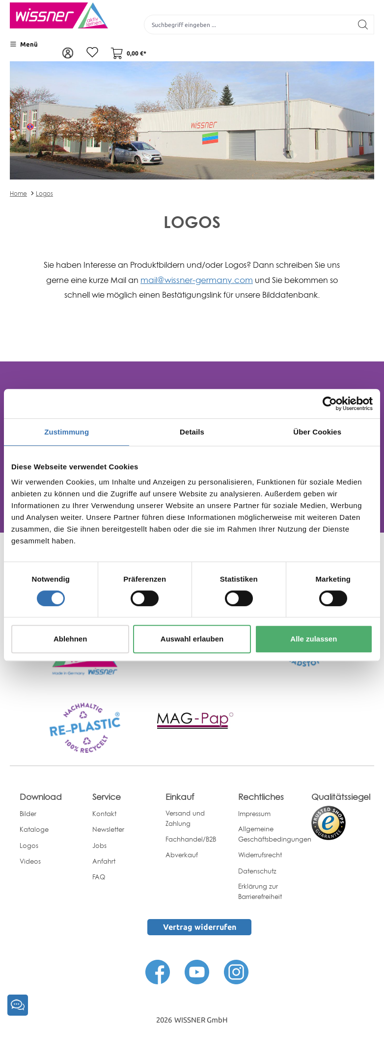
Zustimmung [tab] (66, 432)
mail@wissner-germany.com (196, 280)
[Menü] (24, 44)
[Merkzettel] (92, 53)
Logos (44, 193)
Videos (30, 861)
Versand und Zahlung (185, 818)
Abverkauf (181, 855)
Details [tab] (192, 432)
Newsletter (108, 829)
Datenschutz (257, 871)
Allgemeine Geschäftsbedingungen (274, 834)
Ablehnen (70, 639)
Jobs (99, 845)
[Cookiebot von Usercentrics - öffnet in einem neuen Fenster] (330, 403)
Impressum (254, 814)
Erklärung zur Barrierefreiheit (260, 891)
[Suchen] (363, 24)
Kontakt (104, 814)
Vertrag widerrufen (199, 926)
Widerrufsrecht (260, 855)
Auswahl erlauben (192, 639)
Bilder (28, 814)
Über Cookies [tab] (317, 432)
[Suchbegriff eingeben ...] (248, 24)
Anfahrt (103, 861)
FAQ (98, 877)
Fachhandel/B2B (190, 839)
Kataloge (34, 829)
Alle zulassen (313, 639)
